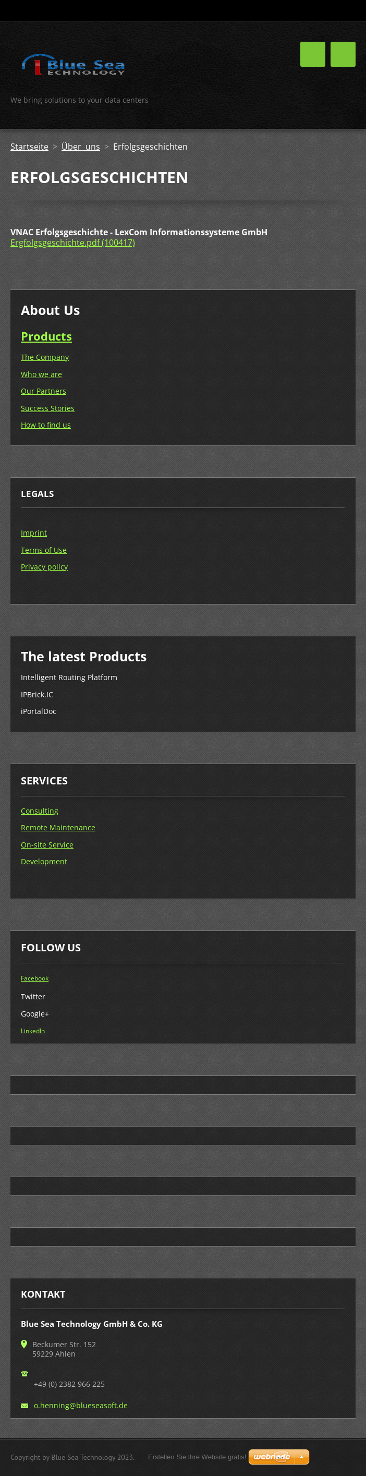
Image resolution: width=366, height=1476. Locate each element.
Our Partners (43, 391)
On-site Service (47, 845)
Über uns (81, 146)
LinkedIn (33, 1030)
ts (66, 336)
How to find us (46, 425)
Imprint (34, 533)
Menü (343, 54)
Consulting (39, 811)
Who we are (41, 374)
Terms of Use (44, 550)
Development (44, 861)
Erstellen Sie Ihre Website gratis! (197, 1457)
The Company (45, 357)
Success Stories (48, 408)
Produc (41, 336)
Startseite (29, 146)
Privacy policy (44, 567)
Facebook (34, 978)
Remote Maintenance (58, 827)
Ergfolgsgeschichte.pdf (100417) (72, 242)
